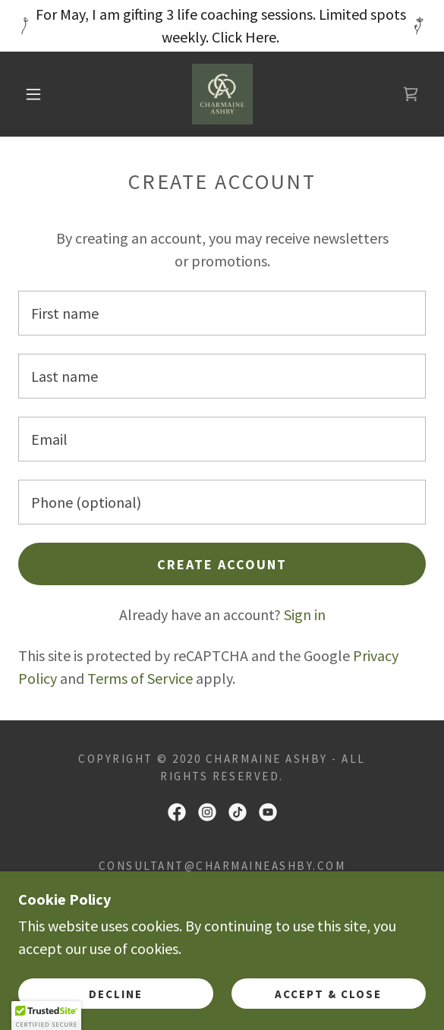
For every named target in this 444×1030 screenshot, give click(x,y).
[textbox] (222, 313)
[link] (222, 94)
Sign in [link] (305, 614)
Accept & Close (328, 994)
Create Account (222, 564)
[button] (38, 94)
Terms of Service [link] (140, 678)
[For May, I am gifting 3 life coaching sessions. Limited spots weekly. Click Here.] (222, 26)
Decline (116, 994)
